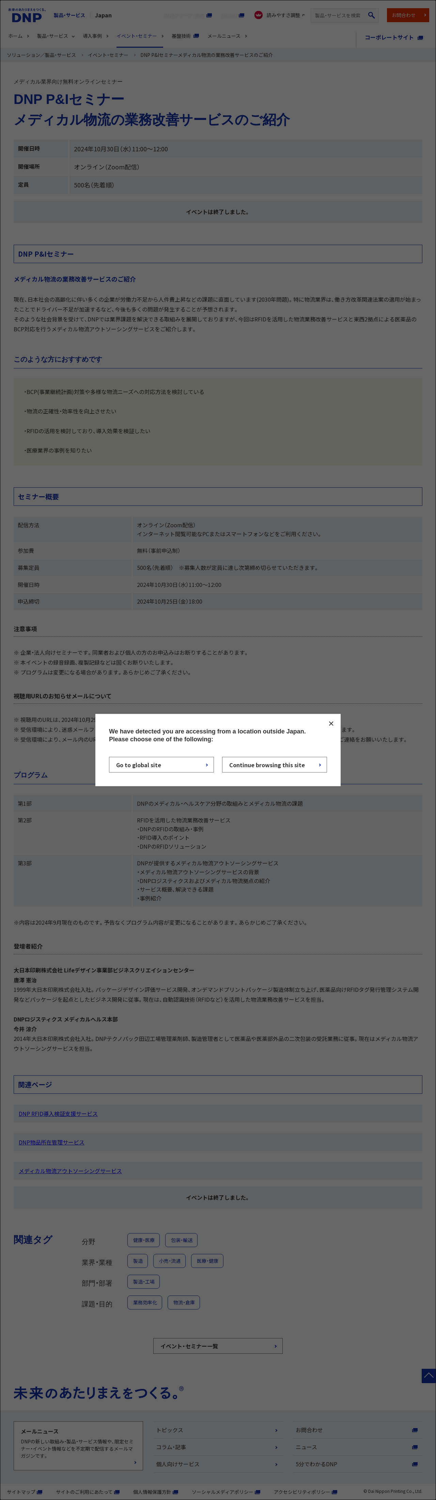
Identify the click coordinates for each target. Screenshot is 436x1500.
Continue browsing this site (267, 765)
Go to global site (138, 765)
